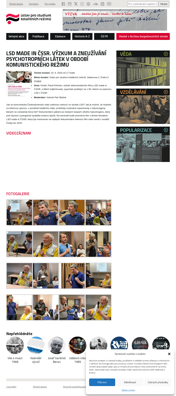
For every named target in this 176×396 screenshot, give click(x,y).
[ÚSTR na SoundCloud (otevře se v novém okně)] (95, 4)
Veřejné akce (16, 36)
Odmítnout (130, 382)
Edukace (60, 36)
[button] (169, 354)
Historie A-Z (82, 36)
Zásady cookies (128, 390)
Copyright (11, 387)
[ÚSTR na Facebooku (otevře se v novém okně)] (63, 4)
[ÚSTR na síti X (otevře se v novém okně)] (76, 4)
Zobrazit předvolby (158, 382)
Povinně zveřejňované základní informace (84, 387)
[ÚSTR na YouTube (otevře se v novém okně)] (70, 4)
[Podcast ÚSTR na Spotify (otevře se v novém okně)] (88, 4)
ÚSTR (104, 36)
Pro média (50, 4)
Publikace (38, 36)
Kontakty (34, 4)
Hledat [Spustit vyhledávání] (164, 4)
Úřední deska (16, 4)
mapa (38, 81)
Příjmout (102, 382)
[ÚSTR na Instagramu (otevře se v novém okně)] (82, 4)
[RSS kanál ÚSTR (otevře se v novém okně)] (102, 4)
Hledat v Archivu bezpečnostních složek (143, 37)
